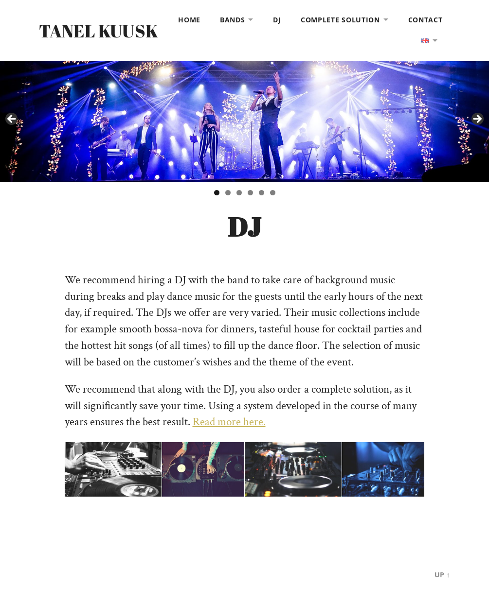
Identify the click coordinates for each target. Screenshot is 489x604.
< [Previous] (12, 119)
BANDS (232, 19)
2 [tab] (228, 192)
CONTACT (425, 19)
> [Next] (477, 119)
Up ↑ (442, 574)
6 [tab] (272, 192)
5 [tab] (261, 192)
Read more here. (229, 422)
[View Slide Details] (244, 121)
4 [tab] (250, 192)
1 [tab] (216, 192)
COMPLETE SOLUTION (340, 19)
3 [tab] (239, 192)
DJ (277, 19)
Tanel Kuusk (98, 30)
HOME (189, 19)
